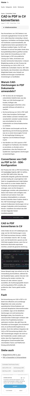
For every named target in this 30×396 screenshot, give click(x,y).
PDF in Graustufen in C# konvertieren (14, 357)
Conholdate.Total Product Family (10, 364)
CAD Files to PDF (6, 371)
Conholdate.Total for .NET (12, 172)
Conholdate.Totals (11, 13)
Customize (9, 390)
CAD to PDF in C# (6, 367)
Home (3, 2)
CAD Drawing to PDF (19, 367)
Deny (20, 390)
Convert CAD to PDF (18, 371)
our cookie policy (18, 382)
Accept (15, 386)
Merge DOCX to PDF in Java (11, 355)
